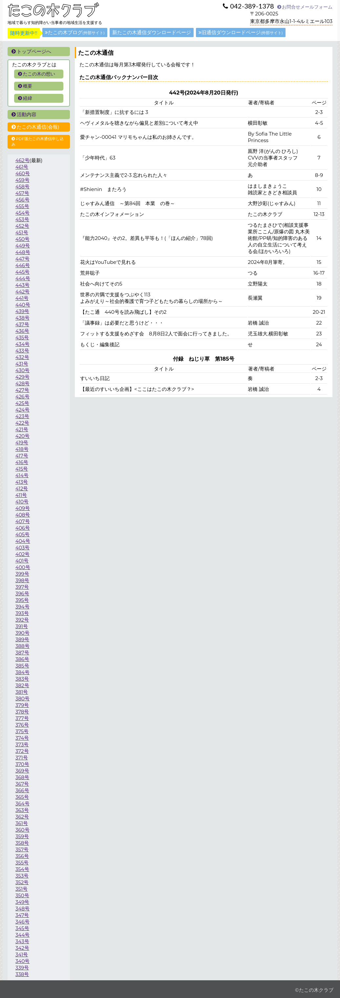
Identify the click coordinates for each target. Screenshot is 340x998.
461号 (21, 167)
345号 (22, 928)
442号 (22, 291)
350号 (22, 895)
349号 (22, 902)
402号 (22, 554)
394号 (22, 607)
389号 (22, 639)
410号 (22, 502)
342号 (22, 948)
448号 (22, 252)
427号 (22, 390)
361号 (21, 823)
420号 (22, 436)
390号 (22, 633)
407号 (22, 521)
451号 (21, 232)
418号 (22, 449)
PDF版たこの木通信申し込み (37, 141)
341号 (21, 954)
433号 (22, 351)
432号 (22, 357)
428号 (22, 383)
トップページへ (31, 51)
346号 (22, 922)
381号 (21, 692)
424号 (22, 410)
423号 (22, 416)
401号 (22, 561)
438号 (22, 318)
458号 (22, 186)
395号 (22, 600)
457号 (22, 193)
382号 (22, 685)
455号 (22, 206)
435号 (22, 337)
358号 (22, 843)
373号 (22, 744)
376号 (22, 725)
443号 (22, 285)
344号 (22, 935)
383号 (22, 679)
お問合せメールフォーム (304, 7)
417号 (21, 456)
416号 (21, 462)
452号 (22, 226)
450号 (22, 239)
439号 (22, 311)
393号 (22, 613)
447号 (22, 259)
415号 (21, 469)
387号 (22, 652)
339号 (22, 968)
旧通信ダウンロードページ (241, 32)
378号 (22, 712)
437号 (22, 324)
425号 (22, 403)
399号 (22, 574)
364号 (22, 803)
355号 (22, 863)
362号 (22, 817)
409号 (22, 508)
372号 (22, 751)
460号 (22, 173)
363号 (22, 810)
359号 (22, 836)
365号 (22, 797)
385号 (22, 666)
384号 (22, 672)
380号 (22, 698)
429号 (22, 377)
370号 (22, 764)
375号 (22, 731)
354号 (22, 869)
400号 (22, 567)
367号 (22, 784)
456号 (22, 200)
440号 (22, 305)
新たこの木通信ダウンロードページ (151, 32)
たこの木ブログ (75, 32)
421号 (21, 429)
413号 (21, 482)
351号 (21, 889)
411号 (21, 495)
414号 (22, 475)
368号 (22, 777)
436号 (22, 331)
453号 (22, 219)
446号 (22, 265)
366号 (22, 790)
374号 (22, 738)
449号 (22, 246)
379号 (22, 705)
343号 (22, 941)
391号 (21, 626)
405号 (22, 534)
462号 (22, 160)
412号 (21, 488)
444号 (22, 278)
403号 (22, 547)
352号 (22, 882)
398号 (22, 580)
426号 (22, 396)
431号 (21, 364)
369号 (22, 771)
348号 (22, 908)
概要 (25, 86)
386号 (22, 659)
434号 (22, 344)
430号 (22, 370)
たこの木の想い (36, 74)
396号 (22, 593)
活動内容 (23, 114)
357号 (22, 849)
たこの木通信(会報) (35, 127)
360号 (22, 830)
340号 (22, 961)
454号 (22, 213)
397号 (22, 587)
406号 (22, 528)
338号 (22, 974)
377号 (22, 718)
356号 (22, 856)
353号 (22, 876)
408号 (22, 515)
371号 (21, 757)
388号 (22, 646)
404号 (22, 541)
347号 (22, 915)
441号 (22, 298)
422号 (22, 423)
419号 (21, 442)
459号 (22, 180)
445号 (22, 272)
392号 (22, 620)
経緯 (25, 98)
